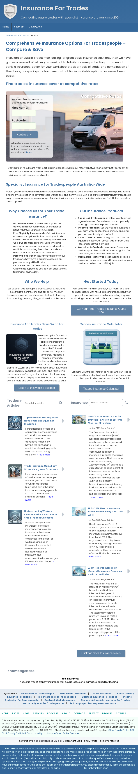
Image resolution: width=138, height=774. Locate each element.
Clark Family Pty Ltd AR (14, 733)
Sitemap (19, 26)
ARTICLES (38, 713)
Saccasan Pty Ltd (36, 733)
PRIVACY (94, 713)
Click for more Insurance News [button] (101, 653)
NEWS (26, 713)
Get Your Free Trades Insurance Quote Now (101, 310)
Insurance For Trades (17, 35)
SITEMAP (121, 713)
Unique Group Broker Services (63, 733)
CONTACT (79, 713)
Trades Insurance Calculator (101, 388)
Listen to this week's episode (36, 387)
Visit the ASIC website (72, 768)
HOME (5, 713)
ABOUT (66, 713)
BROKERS (107, 713)
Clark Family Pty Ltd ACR (121, 730)
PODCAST (52, 713)
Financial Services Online (46, 740)
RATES (15, 713)
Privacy (28, 152)
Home (6, 26)
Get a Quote (35, 26)
